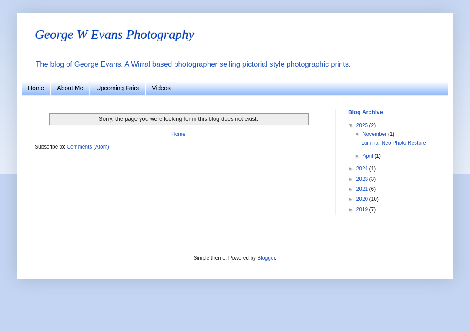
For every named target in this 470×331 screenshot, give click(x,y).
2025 (362, 125)
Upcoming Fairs (117, 87)
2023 (362, 179)
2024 (362, 169)
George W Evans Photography (114, 34)
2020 (362, 199)
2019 (362, 209)
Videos (161, 87)
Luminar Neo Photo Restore (393, 143)
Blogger (266, 258)
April (368, 156)
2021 (362, 189)
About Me (70, 87)
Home (36, 87)
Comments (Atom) (88, 147)
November (375, 134)
